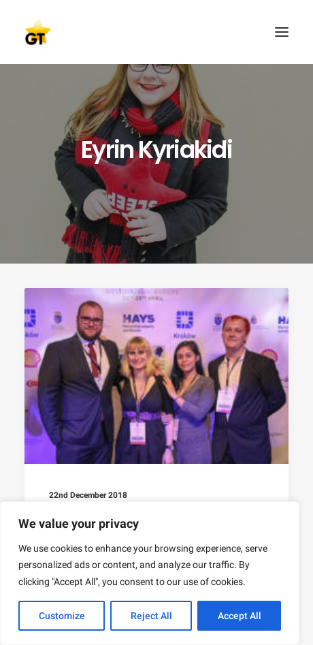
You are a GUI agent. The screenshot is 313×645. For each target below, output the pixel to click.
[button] (281, 32)
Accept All (239, 615)
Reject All (151, 615)
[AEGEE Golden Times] (156, 32)
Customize (62, 615)
